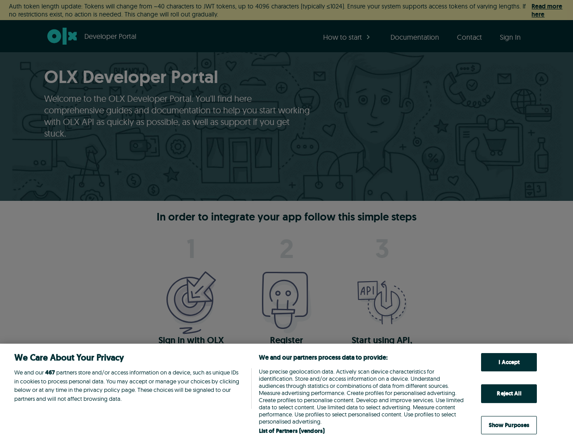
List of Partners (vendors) (291, 431)
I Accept (509, 362)
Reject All (509, 393)
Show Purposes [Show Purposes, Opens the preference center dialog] (509, 425)
